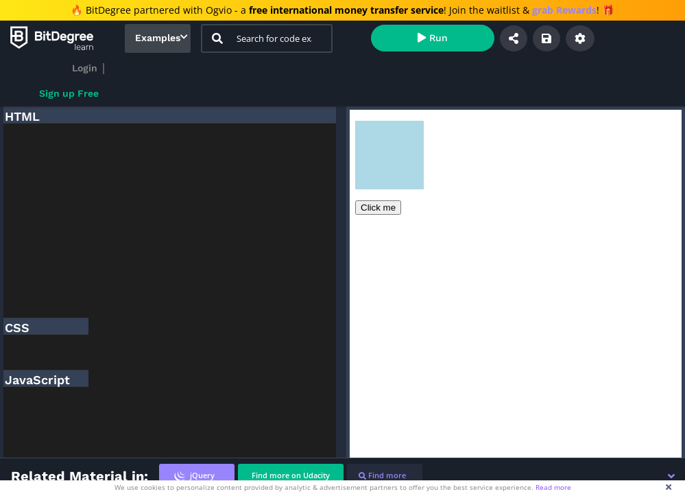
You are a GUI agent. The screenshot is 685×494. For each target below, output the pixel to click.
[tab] (197, 476)
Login (84, 67)
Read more (553, 487)
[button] (671, 476)
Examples (157, 37)
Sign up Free (69, 93)
